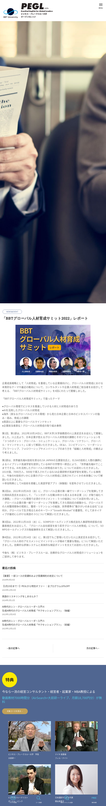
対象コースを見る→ (15, 711)
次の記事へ (92, 648)
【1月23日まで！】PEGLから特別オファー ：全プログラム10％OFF (36, 586)
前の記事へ (14, 648)
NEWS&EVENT (12, 311)
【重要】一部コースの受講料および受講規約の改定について (32, 575)
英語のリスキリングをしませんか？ (20, 596)
